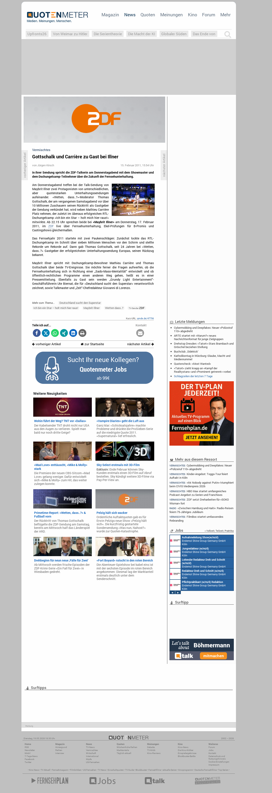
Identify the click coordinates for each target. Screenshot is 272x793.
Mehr (225, 15)
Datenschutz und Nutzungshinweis (217, 757)
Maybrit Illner (91, 308)
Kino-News (183, 747)
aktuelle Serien (170, 770)
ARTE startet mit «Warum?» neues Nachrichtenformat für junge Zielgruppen (198, 337)
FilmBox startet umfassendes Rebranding (196, 518)
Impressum (214, 764)
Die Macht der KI (141, 33)
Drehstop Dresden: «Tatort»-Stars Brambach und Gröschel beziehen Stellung (204, 345)
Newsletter (30, 750)
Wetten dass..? (114, 308)
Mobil (27, 753)
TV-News (90, 747)
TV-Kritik (151, 750)
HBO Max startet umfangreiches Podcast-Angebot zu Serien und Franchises (197, 492)
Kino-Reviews (153, 753)
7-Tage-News (31, 756)
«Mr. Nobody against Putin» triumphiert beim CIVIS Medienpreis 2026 (201, 484)
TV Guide (129, 770)
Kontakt (212, 753)
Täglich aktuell (124, 753)
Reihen (58, 750)
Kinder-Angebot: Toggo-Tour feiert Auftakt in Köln (198, 475)
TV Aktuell (45, 770)
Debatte (151, 747)
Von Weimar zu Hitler (70, 33)
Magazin (110, 15)
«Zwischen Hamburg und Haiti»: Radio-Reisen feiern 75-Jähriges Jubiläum (201, 509)
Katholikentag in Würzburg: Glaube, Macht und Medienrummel (202, 357)
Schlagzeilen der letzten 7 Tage (193, 376)
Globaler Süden (174, 33)
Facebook (29, 759)
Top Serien (223, 770)
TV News (102, 770)
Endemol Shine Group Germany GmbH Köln (198, 540)
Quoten (148, 15)
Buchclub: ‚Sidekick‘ (186, 351)
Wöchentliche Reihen (127, 747)
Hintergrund (61, 747)
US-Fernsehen (93, 762)
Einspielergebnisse (187, 753)
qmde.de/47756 (145, 318)
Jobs (211, 750)
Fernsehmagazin (60, 770)
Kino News (34, 770)
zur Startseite (92, 344)
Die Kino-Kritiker (185, 750)
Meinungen (171, 15)
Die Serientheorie (108, 33)
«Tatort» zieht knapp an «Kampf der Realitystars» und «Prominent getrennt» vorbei (202, 370)
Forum (208, 15)
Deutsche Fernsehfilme (206, 770)
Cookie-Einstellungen (219, 761)
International (92, 756)
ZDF (51, 226)
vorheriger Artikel (46, 344)
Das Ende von (204, 33)
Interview (59, 753)
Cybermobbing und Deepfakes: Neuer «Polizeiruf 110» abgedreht (203, 329)
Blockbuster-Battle (186, 756)
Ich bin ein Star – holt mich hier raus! (55, 308)
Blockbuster (141, 770)
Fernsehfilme (154, 770)
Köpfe (89, 759)
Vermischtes (92, 750)
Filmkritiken (76, 770)
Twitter (28, 762)
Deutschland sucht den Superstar (80, 302)
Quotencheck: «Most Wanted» (192, 364)
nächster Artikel (140, 344)
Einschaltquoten (116, 770)
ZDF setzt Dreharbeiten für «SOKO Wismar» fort (199, 501)
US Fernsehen (89, 770)
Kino (192, 15)
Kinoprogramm (185, 770)
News (130, 15)
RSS (27, 747)
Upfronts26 (37, 33)
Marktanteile (123, 750)
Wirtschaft (91, 753)
